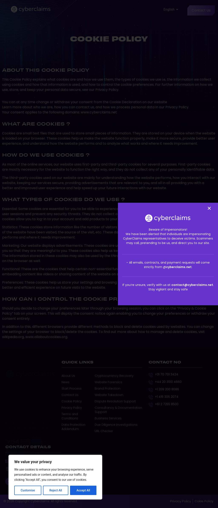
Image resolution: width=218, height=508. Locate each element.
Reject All (55, 490)
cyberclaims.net (179, 267)
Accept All (83, 490)
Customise (28, 490)
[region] (55, 477)
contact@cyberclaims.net (192, 285)
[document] (109, 254)
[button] (209, 208)
